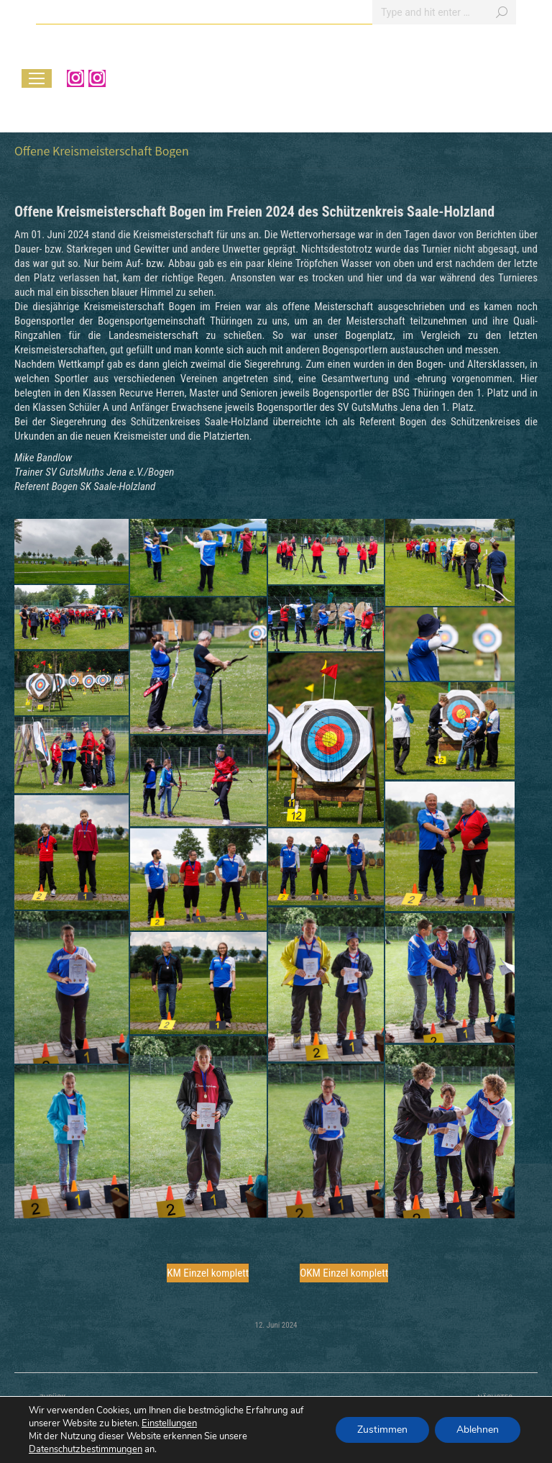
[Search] (444, 12)
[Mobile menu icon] (37, 78)
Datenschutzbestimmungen (85, 1449)
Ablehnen (477, 1429)
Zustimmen (382, 1429)
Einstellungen (169, 1423)
